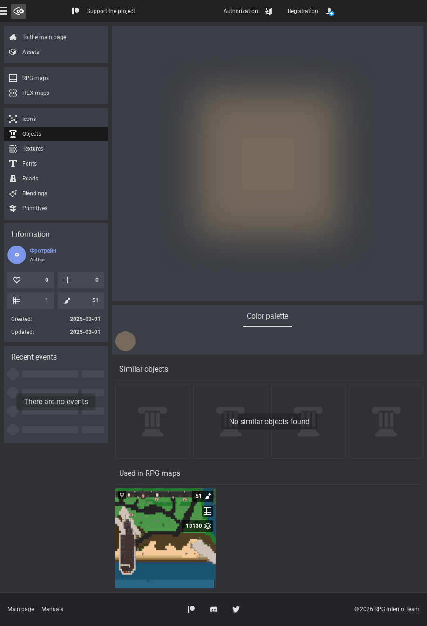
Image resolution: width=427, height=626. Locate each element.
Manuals (52, 609)
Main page (20, 609)
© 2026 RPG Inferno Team (387, 609)
